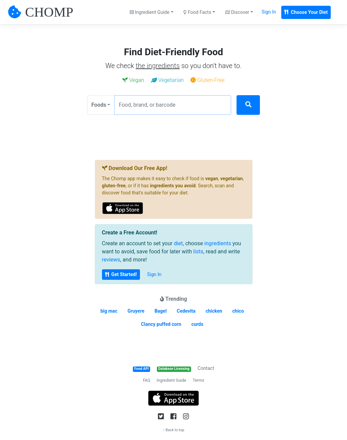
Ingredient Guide (171, 380)
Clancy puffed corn (161, 324)
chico (238, 311)
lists (198, 251)
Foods (98, 105)
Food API (141, 368)
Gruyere (135, 311)
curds (197, 324)
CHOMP (49, 12)
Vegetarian (167, 80)
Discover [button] (237, 12)
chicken (214, 311)
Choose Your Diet (306, 12)
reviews (111, 259)
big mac (108, 311)
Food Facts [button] (197, 12)
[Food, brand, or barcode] (172, 105)
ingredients (217, 243)
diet (178, 243)
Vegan (133, 80)
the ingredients (158, 66)
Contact (206, 368)
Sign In (269, 12)
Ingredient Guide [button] (149, 12)
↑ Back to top (173, 430)
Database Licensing (173, 368)
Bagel (161, 311)
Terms (198, 380)
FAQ (146, 380)
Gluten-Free (207, 80)
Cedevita (186, 311)
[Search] (248, 105)
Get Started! (121, 274)
